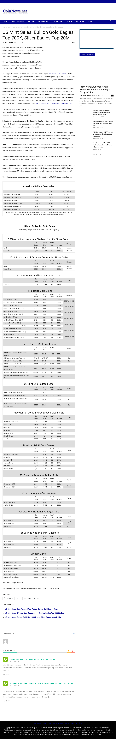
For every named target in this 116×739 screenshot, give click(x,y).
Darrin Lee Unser (85, 95)
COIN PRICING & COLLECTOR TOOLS (50, 22)
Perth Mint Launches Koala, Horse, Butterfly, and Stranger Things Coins (95, 89)
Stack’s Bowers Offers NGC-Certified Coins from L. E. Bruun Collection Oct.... (102, 145)
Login (72, 634)
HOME (6, 22)
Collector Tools (58, 723)
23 (112, 95)
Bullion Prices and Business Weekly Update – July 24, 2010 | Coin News (41, 683)
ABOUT (90, 22)
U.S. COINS (31, 22)
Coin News (37, 723)
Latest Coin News (87, 55)
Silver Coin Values (76, 723)
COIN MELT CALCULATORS (75, 22)
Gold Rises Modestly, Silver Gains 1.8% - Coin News (32, 659)
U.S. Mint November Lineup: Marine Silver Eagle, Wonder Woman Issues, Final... (101, 112)
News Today (47, 723)
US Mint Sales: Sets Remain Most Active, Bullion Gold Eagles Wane (31, 609)
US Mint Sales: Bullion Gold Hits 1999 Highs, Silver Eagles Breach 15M (33, 617)
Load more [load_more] (96, 154)
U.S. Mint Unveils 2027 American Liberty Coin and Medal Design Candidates (103, 134)
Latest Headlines (18, 22)
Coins (67, 723)
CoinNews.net (9, 42)
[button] (111, 22)
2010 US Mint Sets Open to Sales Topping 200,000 (54, 103)
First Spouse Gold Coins (57, 74)
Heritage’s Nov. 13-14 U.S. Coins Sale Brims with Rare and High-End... (103, 123)
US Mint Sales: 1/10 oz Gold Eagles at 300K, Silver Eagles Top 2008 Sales (34, 613)
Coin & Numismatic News (10, 27)
